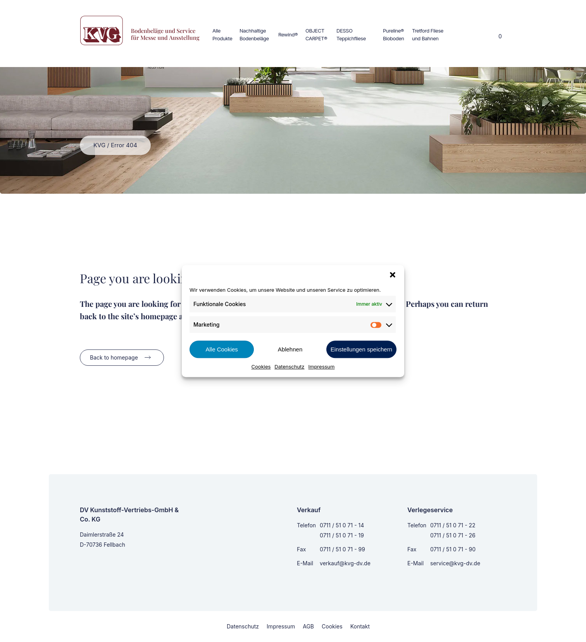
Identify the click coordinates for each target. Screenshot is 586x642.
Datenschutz (289, 366)
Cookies (261, 366)
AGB (308, 626)
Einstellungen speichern (361, 349)
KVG (99, 145)
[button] (392, 275)
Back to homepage (114, 357)
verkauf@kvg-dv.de (345, 563)
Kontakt (360, 626)
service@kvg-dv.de (455, 563)
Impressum (322, 366)
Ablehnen (290, 349)
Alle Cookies (221, 349)
